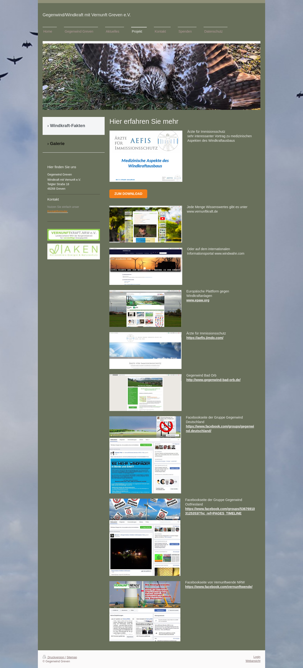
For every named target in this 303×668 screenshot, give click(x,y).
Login (257, 657)
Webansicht (253, 661)
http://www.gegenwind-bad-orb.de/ (213, 380)
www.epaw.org (197, 300)
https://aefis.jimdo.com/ (204, 338)
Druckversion (54, 657)
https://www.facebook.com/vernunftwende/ (218, 587)
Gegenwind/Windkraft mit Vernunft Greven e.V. (87, 15)
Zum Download (128, 194)
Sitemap (72, 657)
